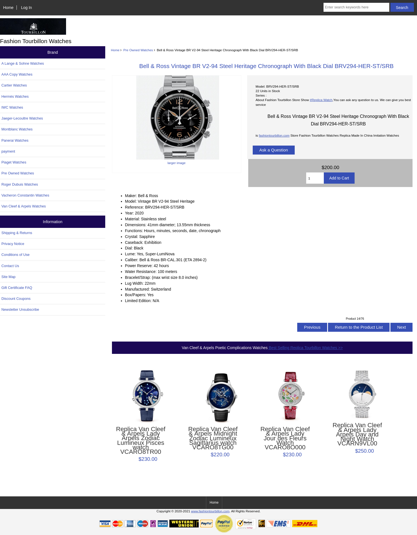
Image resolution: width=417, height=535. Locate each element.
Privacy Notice (12, 244)
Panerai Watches (15, 140)
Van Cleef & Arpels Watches (23, 206)
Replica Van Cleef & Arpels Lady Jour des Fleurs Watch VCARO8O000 (285, 438)
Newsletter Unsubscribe (20, 309)
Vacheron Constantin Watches (25, 195)
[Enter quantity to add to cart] (315, 178)
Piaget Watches (13, 162)
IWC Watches (12, 107)
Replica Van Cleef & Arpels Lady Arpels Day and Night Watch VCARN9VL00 (357, 434)
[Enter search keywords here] (356, 7)
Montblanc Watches (17, 129)
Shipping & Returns (16, 233)
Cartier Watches (14, 85)
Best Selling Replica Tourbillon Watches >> (305, 347)
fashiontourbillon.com (274, 135)
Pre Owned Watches (138, 50)
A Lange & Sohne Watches (22, 63)
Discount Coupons (16, 298)
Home (8, 7)
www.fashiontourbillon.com (210, 511)
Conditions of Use (15, 255)
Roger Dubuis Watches (19, 184)
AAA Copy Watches (16, 74)
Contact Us (10, 266)
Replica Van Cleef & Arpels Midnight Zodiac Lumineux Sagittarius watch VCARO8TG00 (213, 438)
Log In (26, 7)
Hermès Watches (15, 96)
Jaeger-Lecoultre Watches (22, 118)
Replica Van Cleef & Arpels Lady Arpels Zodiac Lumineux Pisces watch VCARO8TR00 (140, 440)
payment (8, 151)
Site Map (8, 277)
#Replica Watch (321, 100)
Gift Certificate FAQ (16, 288)
